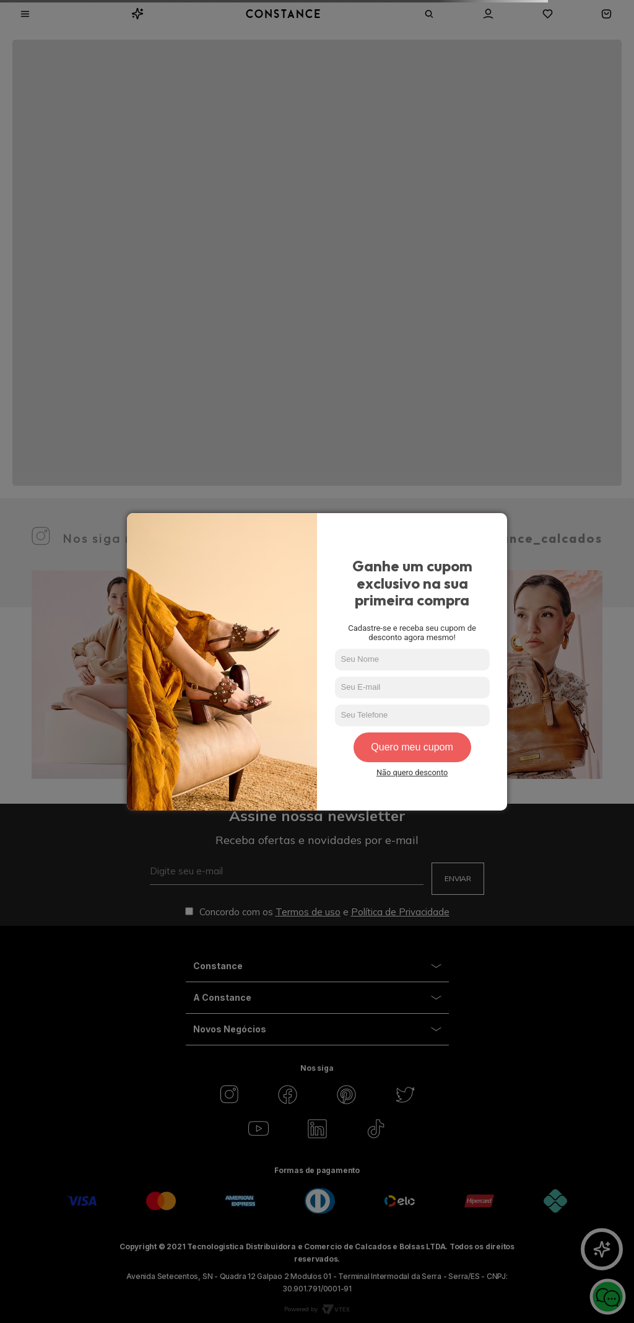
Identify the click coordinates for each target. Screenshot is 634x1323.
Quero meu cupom (412, 747)
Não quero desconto (412, 772)
